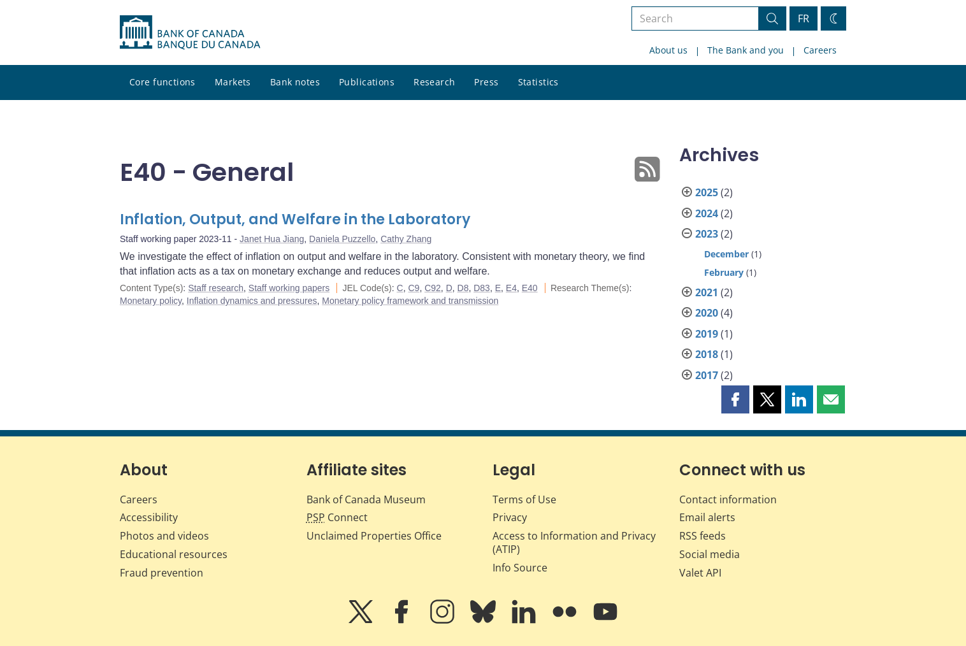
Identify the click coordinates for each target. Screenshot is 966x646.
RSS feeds (702, 536)
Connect (337, 517)
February (724, 272)
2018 (706, 354)
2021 (706, 292)
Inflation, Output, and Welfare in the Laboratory (295, 219)
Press (486, 82)
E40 (530, 288)
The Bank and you (745, 50)
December (726, 254)
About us (668, 50)
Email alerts (707, 517)
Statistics (538, 82)
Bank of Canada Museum (366, 499)
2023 (706, 234)
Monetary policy (151, 301)
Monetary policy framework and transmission (410, 301)
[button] (735, 399)
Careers (820, 50)
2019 (706, 334)
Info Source (520, 568)
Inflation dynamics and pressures (252, 301)
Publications (366, 82)
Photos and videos (164, 536)
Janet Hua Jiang (272, 239)
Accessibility (149, 517)
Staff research (215, 288)
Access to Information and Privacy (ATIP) (574, 542)
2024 (706, 213)
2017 (706, 375)
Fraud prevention (161, 573)
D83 (481, 288)
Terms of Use (524, 499)
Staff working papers (289, 288)
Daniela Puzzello (342, 239)
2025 (706, 192)
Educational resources (173, 554)
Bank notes (295, 82)
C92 (432, 288)
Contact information (728, 499)
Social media (709, 554)
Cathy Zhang (405, 239)
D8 (463, 288)
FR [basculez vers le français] (803, 18)
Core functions (162, 82)
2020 (706, 313)
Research (434, 82)
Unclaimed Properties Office (374, 536)
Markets (233, 82)
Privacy (510, 517)
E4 (511, 288)
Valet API (700, 573)
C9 (413, 288)
